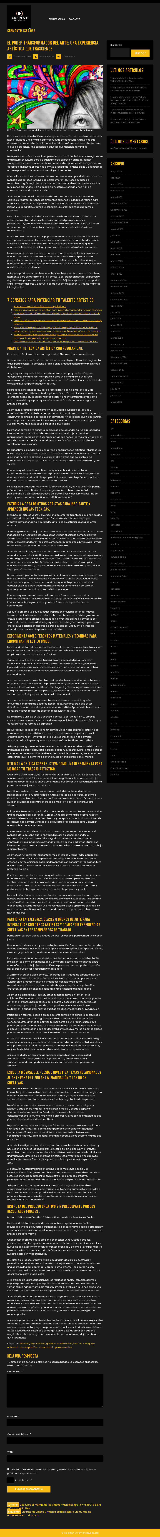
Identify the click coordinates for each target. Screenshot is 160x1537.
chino (113, 512)
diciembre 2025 (118, 203)
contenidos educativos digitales (126, 537)
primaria (114, 729)
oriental (114, 710)
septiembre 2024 (119, 299)
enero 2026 (116, 197)
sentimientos (64, 1343)
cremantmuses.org (21, 30)
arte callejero (117, 435)
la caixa (114, 640)
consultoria (116, 531)
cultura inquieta (118, 569)
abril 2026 (115, 177)
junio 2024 (115, 318)
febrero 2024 (117, 344)
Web (10, 1451)
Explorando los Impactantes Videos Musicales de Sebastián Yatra (128, 89)
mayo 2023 (116, 401)
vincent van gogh (119, 768)
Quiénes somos (57, 19)
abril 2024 (115, 331)
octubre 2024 (117, 293)
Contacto (74, 19)
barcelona (115, 480)
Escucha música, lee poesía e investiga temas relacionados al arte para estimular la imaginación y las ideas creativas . (56, 336)
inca (112, 633)
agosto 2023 (116, 382)
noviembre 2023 (118, 363)
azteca (114, 467)
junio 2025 (115, 241)
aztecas (114, 473)
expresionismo (118, 601)
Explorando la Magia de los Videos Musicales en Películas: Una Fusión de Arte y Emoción (129, 100)
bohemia (115, 492)
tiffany (113, 755)
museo (114, 678)
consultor (115, 524)
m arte (113, 646)
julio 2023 (115, 389)
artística (24, 1343)
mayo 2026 (116, 171)
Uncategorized (118, 761)
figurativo (115, 608)
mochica (115, 672)
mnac (113, 659)
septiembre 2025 (119, 222)
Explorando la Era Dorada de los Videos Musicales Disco (126, 80)
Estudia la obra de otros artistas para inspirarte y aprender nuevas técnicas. (58, 310)
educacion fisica (118, 576)
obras (113, 704)
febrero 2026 (117, 190)
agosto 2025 (116, 229)
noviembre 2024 (118, 286)
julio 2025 (115, 235)
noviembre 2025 (118, 209)
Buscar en (116, 45)
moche (114, 665)
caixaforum (116, 499)
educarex (115, 588)
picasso (114, 716)
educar (114, 582)
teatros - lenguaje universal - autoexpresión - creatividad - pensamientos (51, 1345)
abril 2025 (115, 254)
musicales (115, 697)
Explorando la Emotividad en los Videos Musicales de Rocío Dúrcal (127, 111)
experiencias (37, 1343)
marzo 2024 (116, 337)
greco (113, 620)
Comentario (15, 1371)
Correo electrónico (19, 1434)
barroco (114, 486)
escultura (115, 595)
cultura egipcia (118, 556)
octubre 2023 (117, 369)
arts (112, 460)
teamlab (114, 742)
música (114, 691)
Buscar (140, 53)
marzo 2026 (116, 184)
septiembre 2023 (119, 376)
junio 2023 (115, 395)
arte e (113, 441)
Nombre (12, 1416)
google (114, 614)
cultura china (117, 550)
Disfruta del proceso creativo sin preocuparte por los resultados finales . (56, 341)
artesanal (115, 454)
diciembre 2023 (118, 357)
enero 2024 (116, 350)
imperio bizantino (119, 627)
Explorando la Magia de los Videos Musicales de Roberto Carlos (128, 121)
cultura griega (117, 563)
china (113, 505)
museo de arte (118, 684)
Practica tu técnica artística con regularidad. (40, 306)
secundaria (116, 736)
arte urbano (116, 448)
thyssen (114, 748)
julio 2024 (115, 312)
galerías (51, 1343)
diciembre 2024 (118, 280)
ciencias (114, 518)
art (111, 428)
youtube (114, 774)
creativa (114, 544)
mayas (114, 652)
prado (113, 723)
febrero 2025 (117, 267)
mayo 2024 (116, 325)
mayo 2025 (116, 248)
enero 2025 (116, 273)
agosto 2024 (116, 305)
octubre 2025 (117, 216)
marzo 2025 (116, 261)
